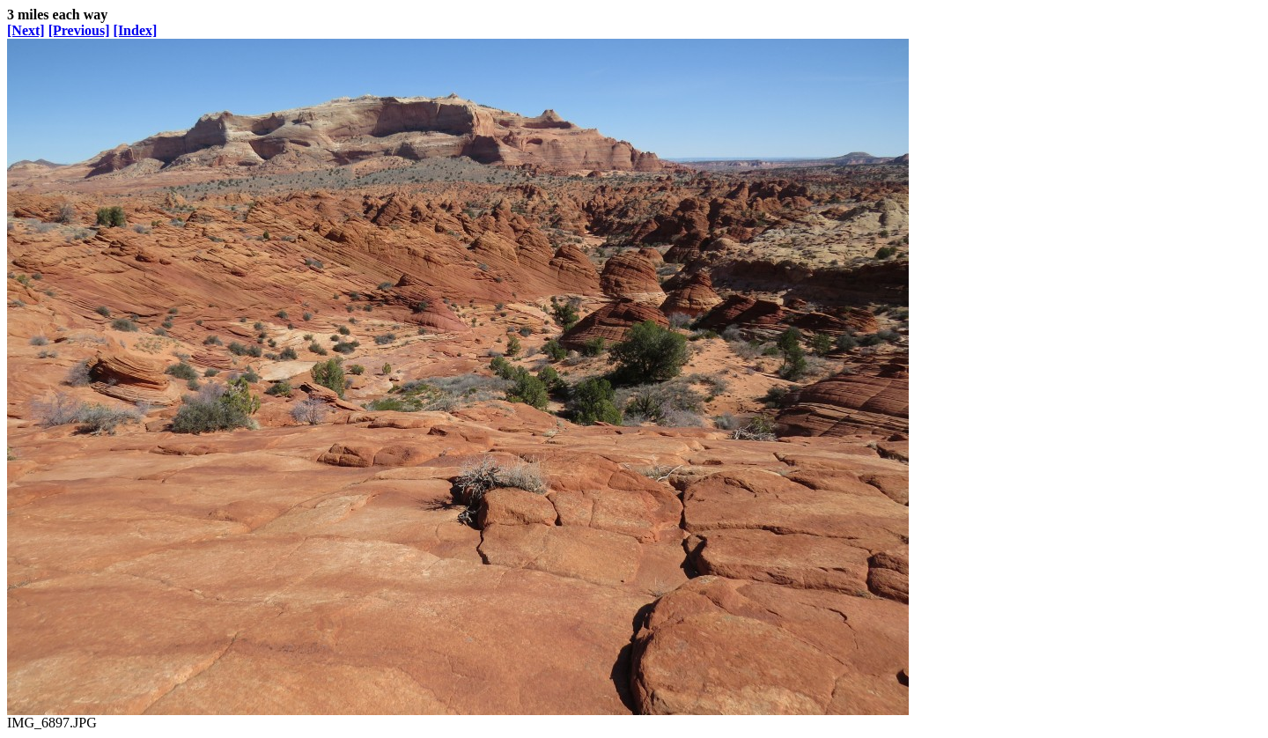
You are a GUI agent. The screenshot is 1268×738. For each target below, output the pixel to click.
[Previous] (79, 30)
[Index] (136, 30)
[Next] (26, 30)
